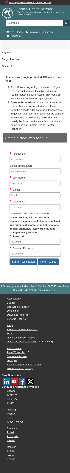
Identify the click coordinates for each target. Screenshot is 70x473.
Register (6, 52)
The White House (17, 356)
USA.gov (12, 360)
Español (11, 390)
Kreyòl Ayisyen (15, 421)
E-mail (16, 189)
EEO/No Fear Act (16, 318)
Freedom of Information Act (22, 329)
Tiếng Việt (12, 399)
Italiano (11, 440)
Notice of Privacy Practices (22, 341)
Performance (14, 348)
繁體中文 (12, 395)
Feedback (15, 36)
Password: (18, 236)
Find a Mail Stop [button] (48, 290)
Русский (11, 413)
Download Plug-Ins (17, 314)
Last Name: (19, 177)
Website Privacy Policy (19, 368)
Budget (11, 302)
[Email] (35, 195)
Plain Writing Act (16, 352)
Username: (19, 201)
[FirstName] (35, 159)
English (11, 459)
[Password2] (35, 254)
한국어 (11, 403)
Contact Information (18, 306)
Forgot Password (11, 59)
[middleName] (35, 171)
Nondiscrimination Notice (21, 337)
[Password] (35, 242)
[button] (66, 22)
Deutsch (11, 447)
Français (12, 428)
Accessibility (14, 298)
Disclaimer (13, 310)
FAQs (10, 325)
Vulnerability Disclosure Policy (24, 364)
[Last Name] (35, 183)
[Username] (35, 207)
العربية (10, 417)
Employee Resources (41, 32)
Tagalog (11, 409)
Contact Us (8, 66)
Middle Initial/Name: (21, 165)
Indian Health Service (35, 9)
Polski (10, 432)
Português (12, 436)
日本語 (11, 451)
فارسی (11, 455)
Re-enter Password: (24, 248)
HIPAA (10, 333)
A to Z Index (16, 32)
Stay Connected (11, 375)
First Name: (19, 154)
